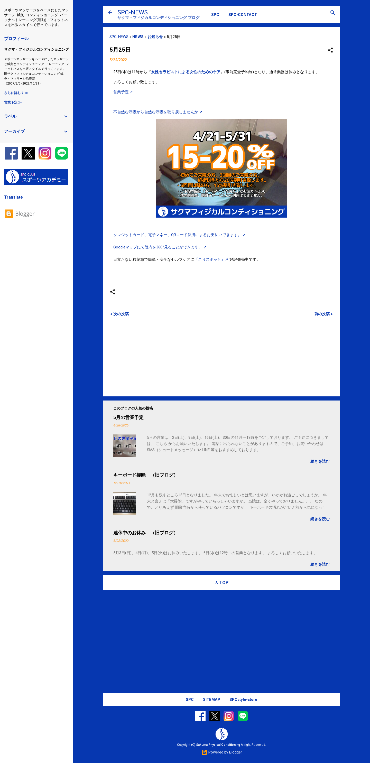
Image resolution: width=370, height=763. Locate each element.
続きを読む (320, 461)
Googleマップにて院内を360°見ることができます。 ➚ (160, 247)
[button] (330, 50)
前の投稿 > (323, 314)
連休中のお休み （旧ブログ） (145, 532)
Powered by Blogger (221, 752)
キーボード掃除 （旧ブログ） (145, 475)
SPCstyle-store (243, 699)
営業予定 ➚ (123, 92)
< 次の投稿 (119, 314)
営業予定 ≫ (13, 102)
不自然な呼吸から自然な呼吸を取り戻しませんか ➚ (157, 112)
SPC (215, 14)
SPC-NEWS (132, 12)
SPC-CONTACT (242, 14)
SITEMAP (211, 699)
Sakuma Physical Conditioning (218, 745)
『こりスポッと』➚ (211, 259)
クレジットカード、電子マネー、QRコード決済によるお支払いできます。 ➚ (179, 234)
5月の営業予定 (128, 417)
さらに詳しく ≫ (16, 93)
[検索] (333, 13)
